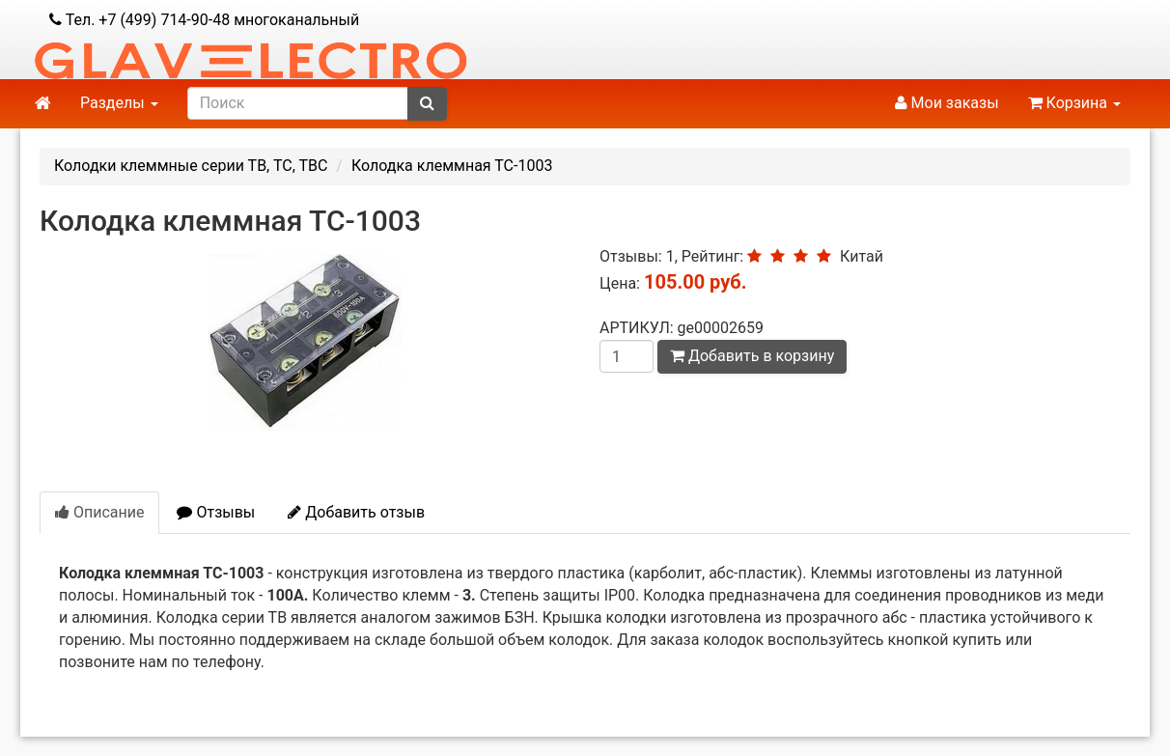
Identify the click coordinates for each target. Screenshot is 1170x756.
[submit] (427, 104)
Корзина (1074, 103)
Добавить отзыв (356, 512)
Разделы (119, 103)
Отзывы (216, 512)
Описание (99, 512)
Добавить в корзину (752, 356)
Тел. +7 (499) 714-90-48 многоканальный (204, 20)
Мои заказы (947, 103)
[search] (297, 103)
